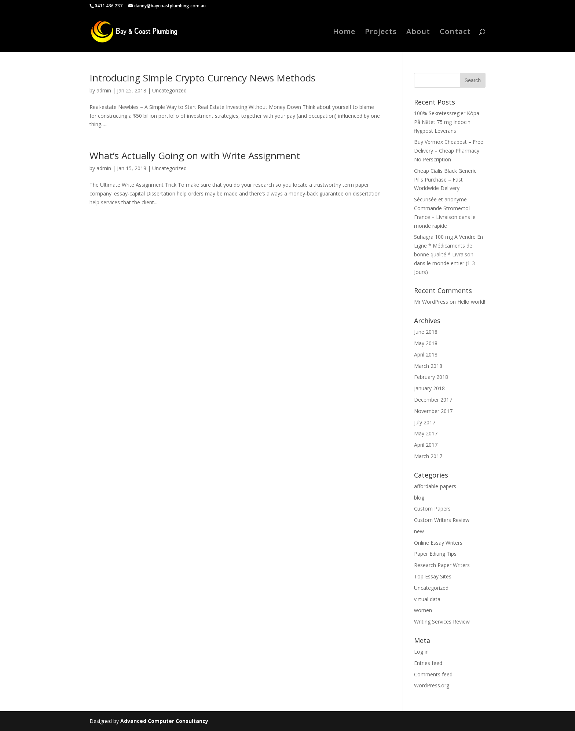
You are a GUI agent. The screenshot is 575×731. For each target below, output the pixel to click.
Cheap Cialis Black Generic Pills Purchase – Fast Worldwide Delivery (445, 179)
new (419, 531)
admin (103, 90)
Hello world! (471, 301)
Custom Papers (432, 508)
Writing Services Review (442, 621)
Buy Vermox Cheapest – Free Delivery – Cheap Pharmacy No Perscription (448, 150)
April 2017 (425, 444)
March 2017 (428, 456)
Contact (455, 32)
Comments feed (433, 674)
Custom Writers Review (441, 519)
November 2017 (433, 410)
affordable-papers (435, 486)
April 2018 (425, 354)
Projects (381, 32)
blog (419, 497)
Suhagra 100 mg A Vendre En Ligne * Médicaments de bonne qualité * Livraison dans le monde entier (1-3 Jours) (448, 254)
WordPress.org (431, 685)
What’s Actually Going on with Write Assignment (194, 155)
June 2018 (425, 331)
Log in (421, 651)
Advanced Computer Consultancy (164, 720)
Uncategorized (169, 90)
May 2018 (425, 343)
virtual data (427, 599)
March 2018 (428, 365)
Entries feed (428, 662)
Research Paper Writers (442, 565)
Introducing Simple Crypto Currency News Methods (202, 77)
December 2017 (433, 399)
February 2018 (431, 376)
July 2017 (424, 422)
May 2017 (425, 433)
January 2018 (429, 388)
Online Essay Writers (438, 542)
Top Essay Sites (432, 576)
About (418, 32)
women (423, 610)
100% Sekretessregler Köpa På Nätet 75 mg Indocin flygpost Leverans (446, 122)
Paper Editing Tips (435, 553)
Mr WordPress (431, 301)
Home (344, 32)
